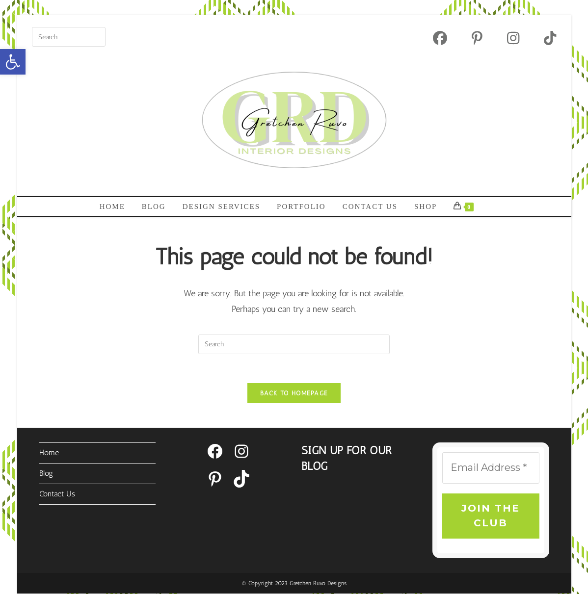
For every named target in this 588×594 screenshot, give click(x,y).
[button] (13, 62)
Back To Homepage (294, 393)
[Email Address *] (490, 468)
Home (49, 453)
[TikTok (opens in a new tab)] (544, 38)
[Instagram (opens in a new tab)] (513, 38)
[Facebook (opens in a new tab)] (440, 38)
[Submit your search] (96, 35)
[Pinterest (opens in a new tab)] (477, 38)
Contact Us (57, 493)
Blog (46, 473)
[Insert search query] (69, 37)
